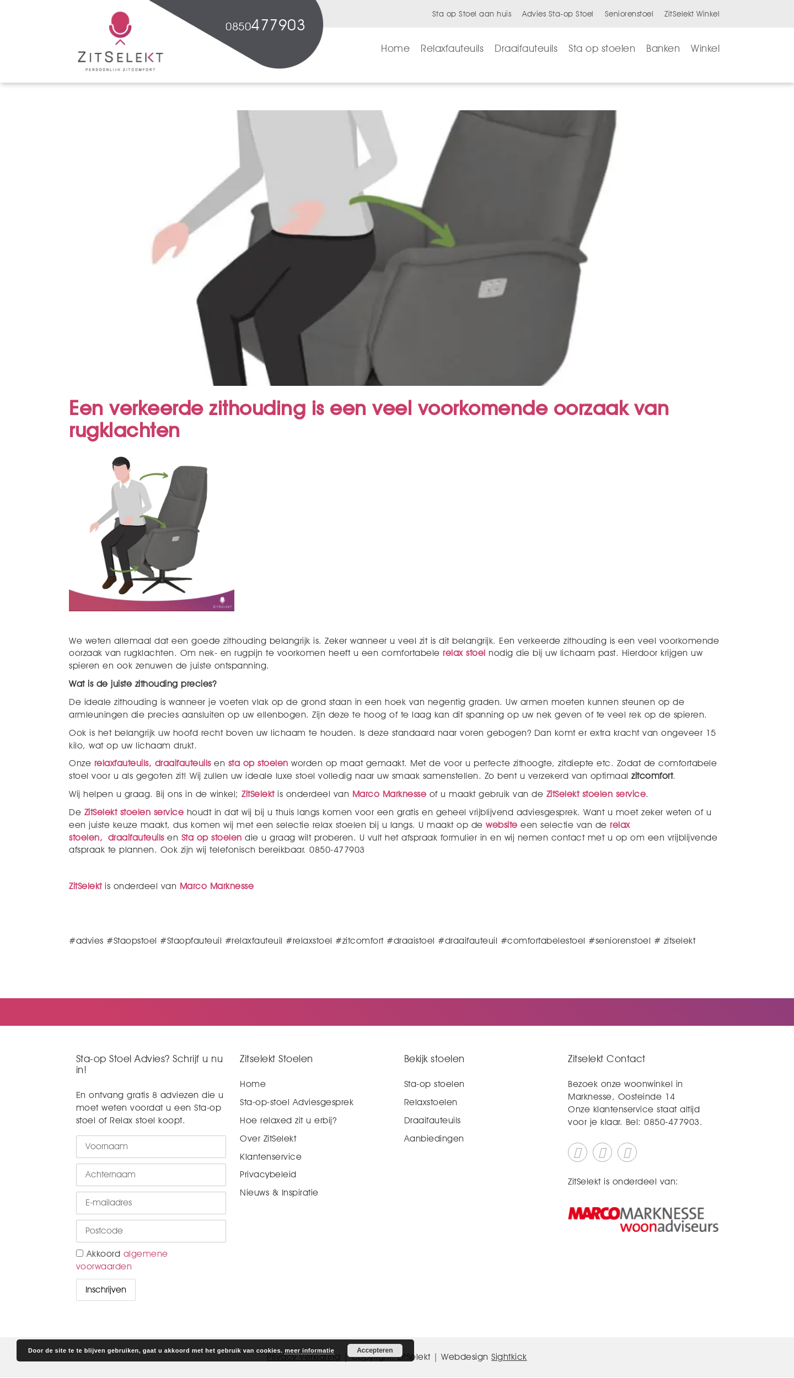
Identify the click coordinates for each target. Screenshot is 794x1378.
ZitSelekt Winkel (692, 13)
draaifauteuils (183, 763)
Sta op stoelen (601, 48)
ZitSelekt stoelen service (596, 794)
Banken (663, 48)
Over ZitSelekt (268, 1138)
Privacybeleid (268, 1174)
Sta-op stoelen (434, 1084)
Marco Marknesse (389, 794)
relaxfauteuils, (123, 763)
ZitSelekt (258, 794)
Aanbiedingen (434, 1138)
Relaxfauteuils (452, 48)
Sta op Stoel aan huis (472, 13)
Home (395, 48)
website (502, 825)
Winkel (705, 48)
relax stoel (463, 653)
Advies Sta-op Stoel (558, 13)
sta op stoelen (258, 763)
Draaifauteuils (526, 48)
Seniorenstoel (629, 13)
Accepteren (375, 1350)
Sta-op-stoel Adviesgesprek (296, 1102)
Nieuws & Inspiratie (279, 1192)
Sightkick (509, 1357)
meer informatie (309, 1350)
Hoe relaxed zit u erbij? (288, 1120)
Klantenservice (271, 1156)
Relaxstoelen (431, 1102)
